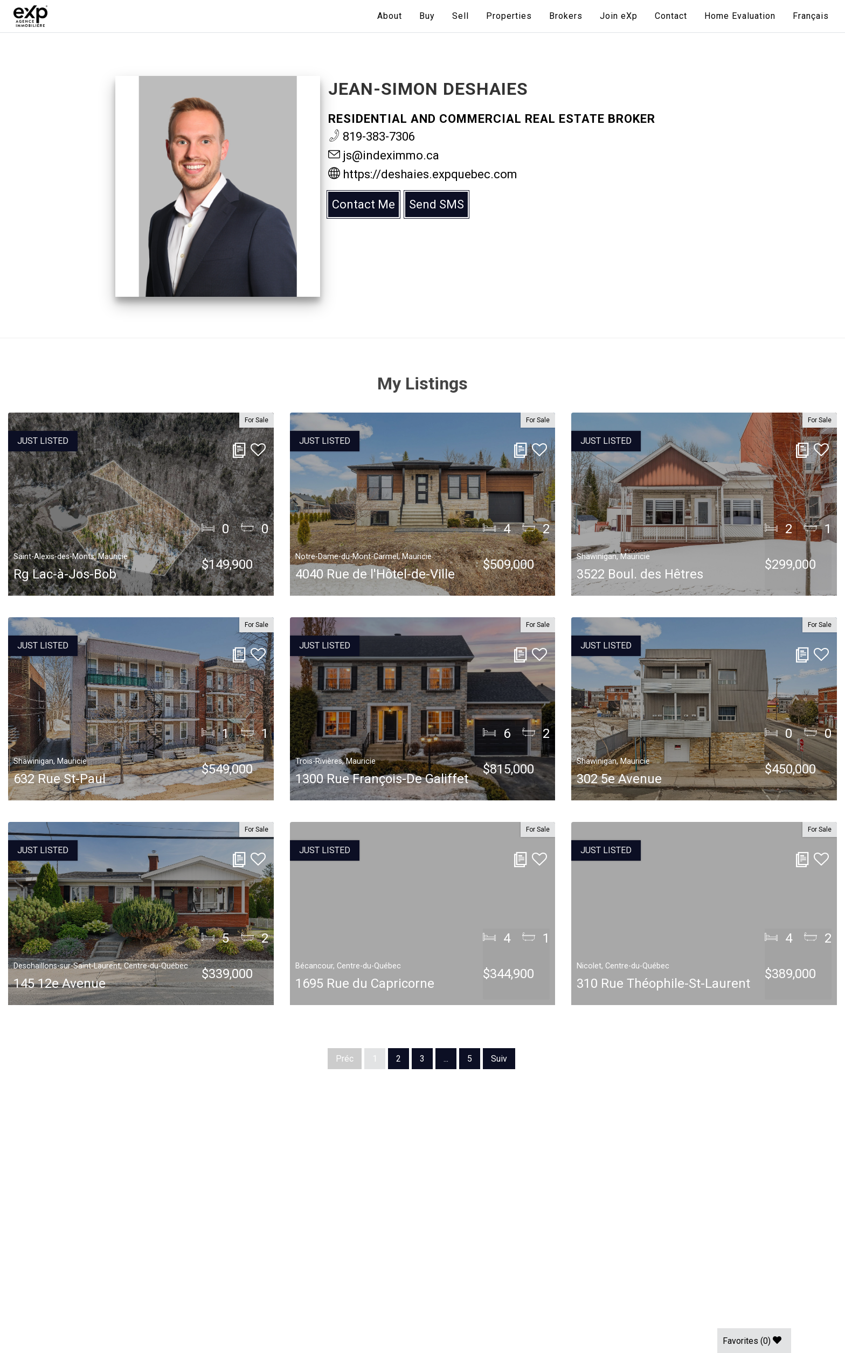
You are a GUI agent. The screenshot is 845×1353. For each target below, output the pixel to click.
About (389, 16)
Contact (671, 16)
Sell (460, 16)
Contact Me (363, 204)
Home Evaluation (739, 16)
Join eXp (619, 16)
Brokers (566, 16)
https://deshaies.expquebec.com (422, 174)
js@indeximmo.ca (383, 155)
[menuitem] (811, 16)
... (446, 1059)
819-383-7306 (371, 136)
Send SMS (436, 204)
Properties (509, 16)
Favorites (752, 1341)
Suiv (499, 1059)
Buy (427, 16)
